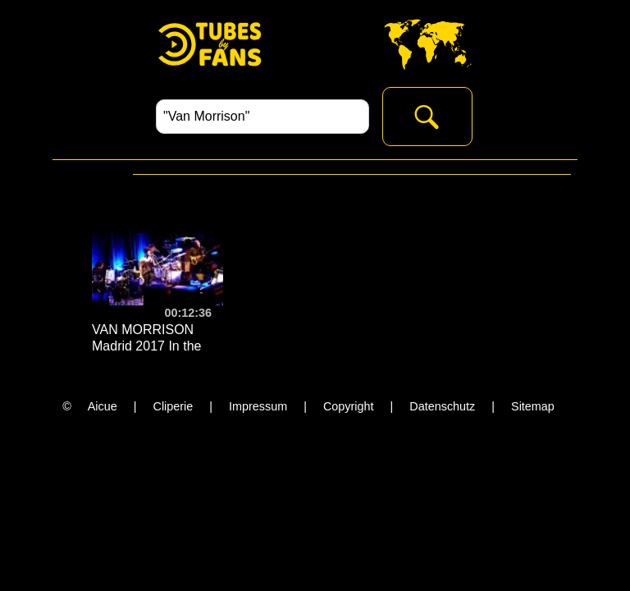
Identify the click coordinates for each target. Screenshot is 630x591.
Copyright (348, 406)
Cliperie (173, 406)
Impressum (258, 406)
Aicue (102, 406)
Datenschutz (442, 406)
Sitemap (533, 406)
